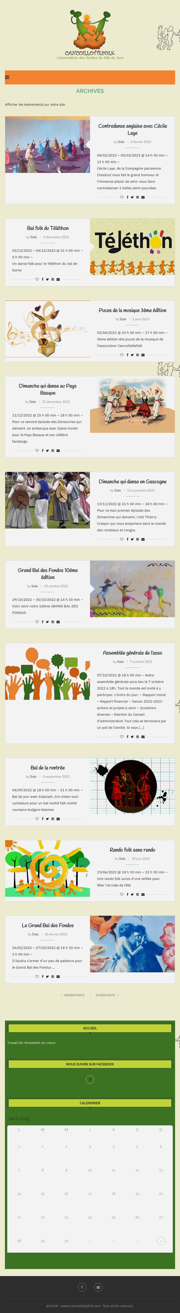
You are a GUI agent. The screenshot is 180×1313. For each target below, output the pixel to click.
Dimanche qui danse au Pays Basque (47, 390)
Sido (121, 142)
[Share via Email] (143, 197)
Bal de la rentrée (47, 768)
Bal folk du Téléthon (47, 228)
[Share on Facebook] (127, 197)
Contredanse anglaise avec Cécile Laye (132, 130)
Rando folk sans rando (132, 850)
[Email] (98, 1287)
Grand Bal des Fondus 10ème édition (48, 574)
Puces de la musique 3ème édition (132, 310)
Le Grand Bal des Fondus (48, 925)
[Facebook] (90, 1079)
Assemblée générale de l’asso (132, 653)
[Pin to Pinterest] (137, 197)
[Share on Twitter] (132, 197)
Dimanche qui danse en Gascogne (132, 481)
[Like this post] (122, 197)
